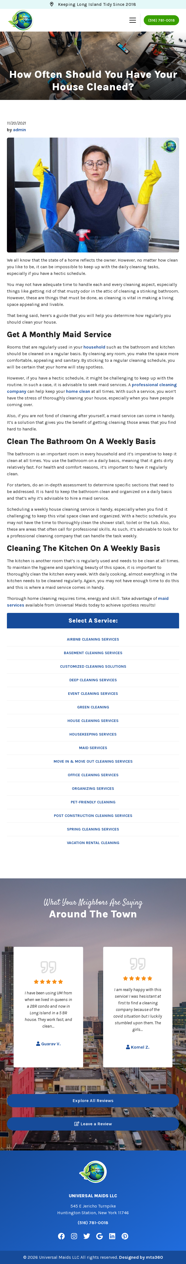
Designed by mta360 (141, 1257)
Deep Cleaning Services (93, 680)
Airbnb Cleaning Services (93, 639)
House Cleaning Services (93, 720)
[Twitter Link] (87, 1236)
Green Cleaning (93, 707)
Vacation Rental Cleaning (93, 842)
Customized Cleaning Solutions (93, 666)
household (94, 347)
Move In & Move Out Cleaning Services (93, 761)
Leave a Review (93, 1123)
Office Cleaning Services (93, 775)
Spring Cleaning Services (93, 829)
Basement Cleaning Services (93, 653)
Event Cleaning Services (93, 693)
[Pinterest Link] (125, 1236)
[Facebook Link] (61, 1236)
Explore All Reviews (93, 1100)
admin (19, 129)
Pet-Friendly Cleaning (93, 802)
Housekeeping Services (93, 734)
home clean (78, 391)
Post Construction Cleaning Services (93, 815)
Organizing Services (93, 788)
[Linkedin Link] (112, 1236)
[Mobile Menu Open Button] (133, 20)
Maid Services (93, 747)
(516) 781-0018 (161, 20)
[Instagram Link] (74, 1236)
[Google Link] (99, 1236)
